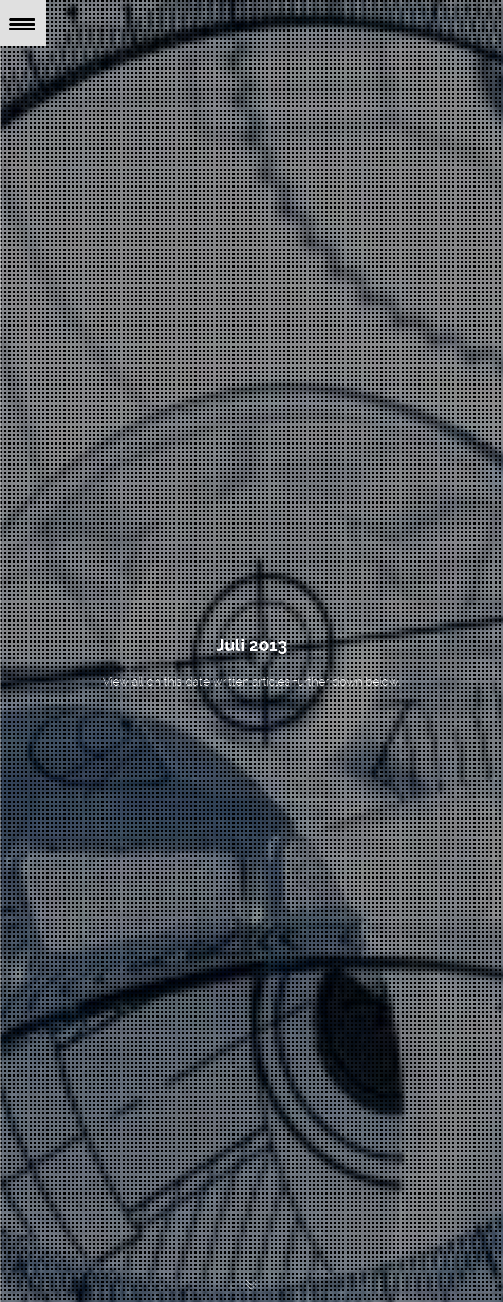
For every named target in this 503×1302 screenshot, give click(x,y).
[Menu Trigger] (23, 23)
